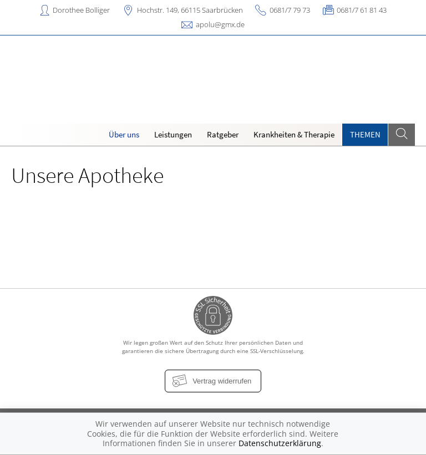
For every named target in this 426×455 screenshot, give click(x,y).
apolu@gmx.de (220, 24)
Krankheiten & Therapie (293, 134)
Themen (365, 134)
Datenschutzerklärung (280, 443)
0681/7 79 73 (290, 10)
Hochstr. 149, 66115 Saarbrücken (190, 10)
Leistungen (173, 134)
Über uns (124, 134)
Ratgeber (223, 134)
